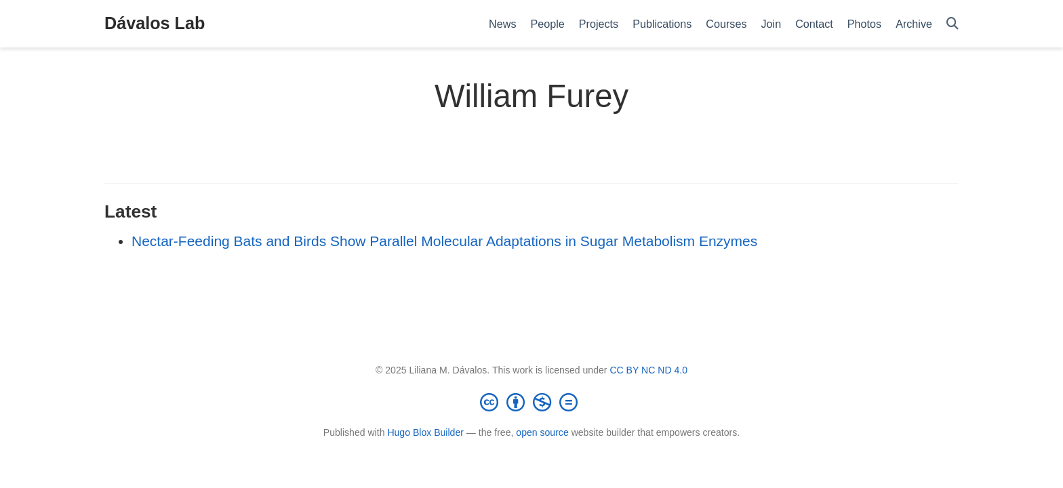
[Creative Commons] (531, 402)
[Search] (952, 24)
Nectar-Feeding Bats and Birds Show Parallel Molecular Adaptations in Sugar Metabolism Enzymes (444, 241)
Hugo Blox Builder (425, 432)
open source (542, 432)
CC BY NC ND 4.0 (648, 370)
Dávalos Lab (154, 23)
